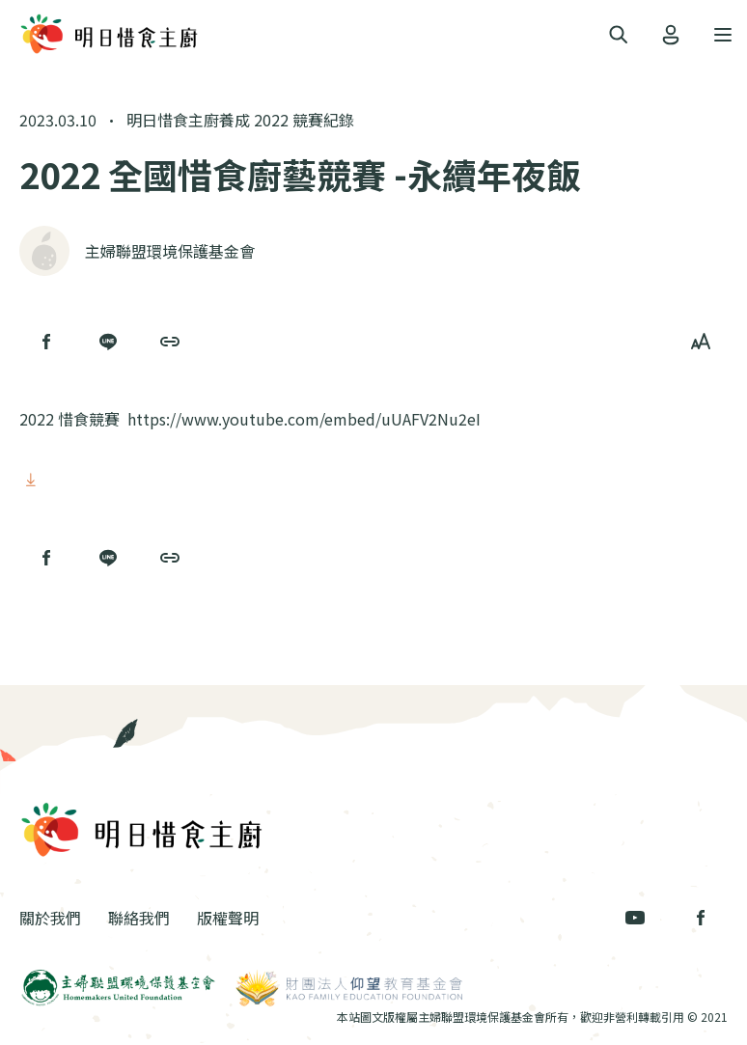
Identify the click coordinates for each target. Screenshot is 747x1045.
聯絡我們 (139, 917)
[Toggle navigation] (619, 35)
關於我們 (50, 917)
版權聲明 (228, 917)
